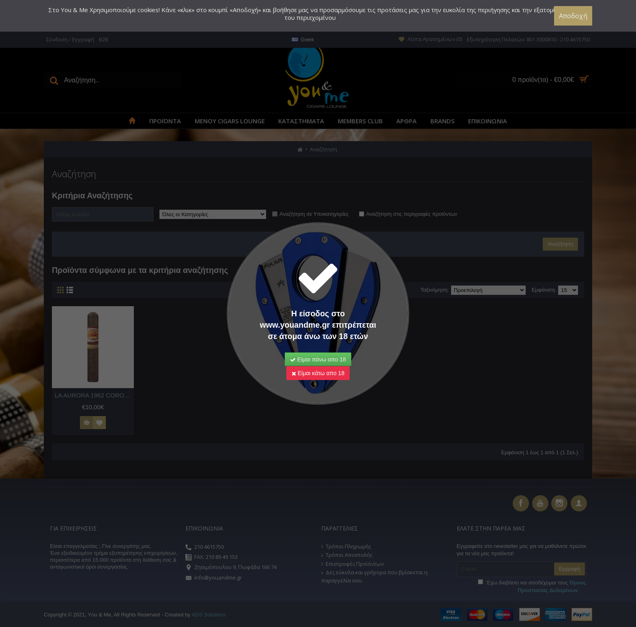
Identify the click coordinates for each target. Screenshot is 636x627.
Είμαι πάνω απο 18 (318, 359)
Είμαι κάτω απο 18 (318, 373)
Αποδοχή (573, 15)
